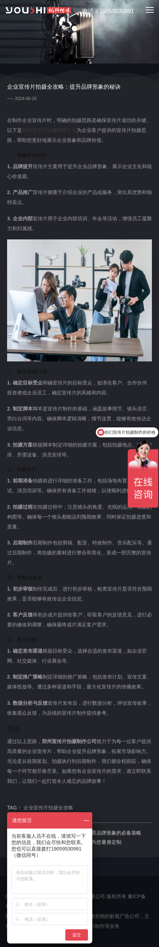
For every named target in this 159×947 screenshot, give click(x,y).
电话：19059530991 (104, 11)
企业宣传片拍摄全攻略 (48, 807)
